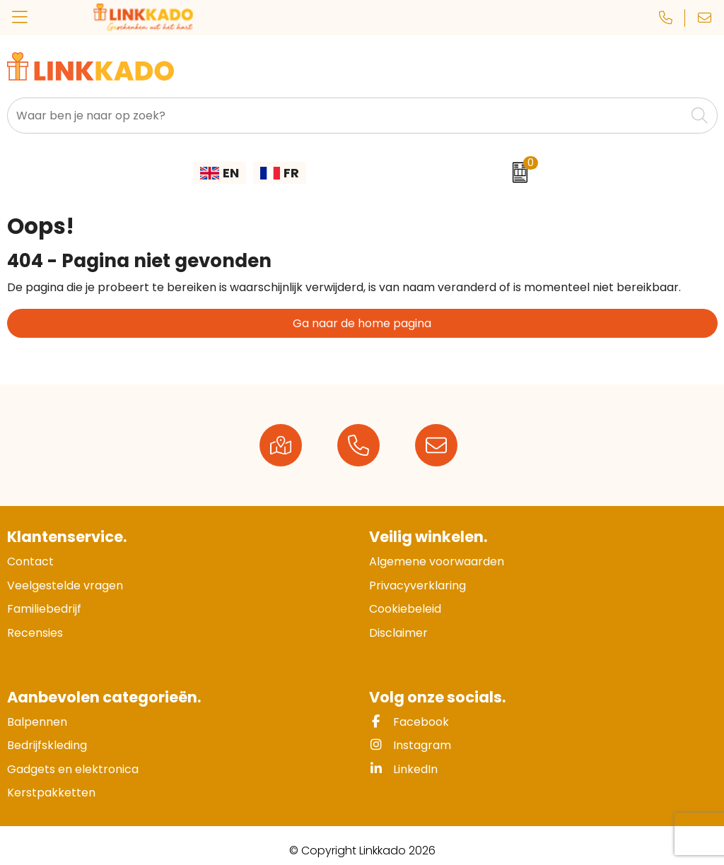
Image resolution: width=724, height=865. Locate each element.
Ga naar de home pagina (362, 323)
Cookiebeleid (405, 609)
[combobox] (346, 115)
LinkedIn (403, 769)
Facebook (409, 722)
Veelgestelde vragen (65, 585)
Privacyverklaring (417, 585)
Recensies (35, 633)
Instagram (410, 745)
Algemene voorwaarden (436, 561)
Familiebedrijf (44, 609)
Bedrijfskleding (47, 745)
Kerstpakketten (51, 792)
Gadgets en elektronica (73, 769)
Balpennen (37, 722)
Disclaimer (398, 633)
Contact (30, 561)
